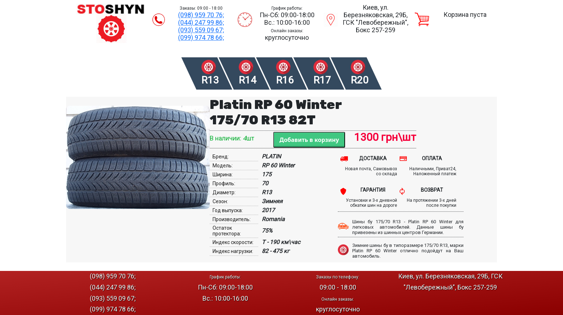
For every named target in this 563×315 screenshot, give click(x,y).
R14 (247, 80)
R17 (322, 80)
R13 (210, 80)
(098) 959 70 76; (201, 15)
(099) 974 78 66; (201, 37)
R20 (359, 80)
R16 (285, 80)
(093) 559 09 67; (201, 30)
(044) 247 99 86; (201, 22)
